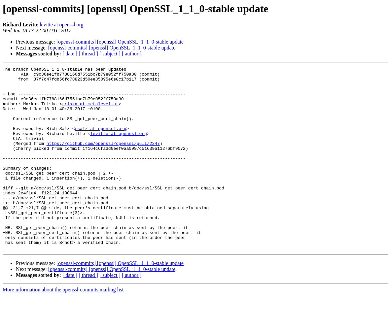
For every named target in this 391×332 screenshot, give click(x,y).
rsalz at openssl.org (100, 141)
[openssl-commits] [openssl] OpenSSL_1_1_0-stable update (120, 42)
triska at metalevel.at (90, 112)
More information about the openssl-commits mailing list (63, 326)
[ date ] (69, 53)
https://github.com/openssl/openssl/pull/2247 (103, 159)
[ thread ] (88, 53)
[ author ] (132, 53)
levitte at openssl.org (62, 24)
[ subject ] (110, 53)
